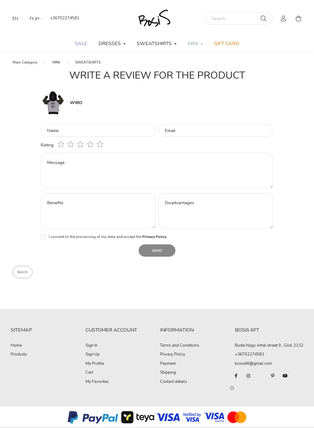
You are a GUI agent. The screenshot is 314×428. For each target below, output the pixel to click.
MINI (56, 62)
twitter (261, 376)
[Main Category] (25, 62)
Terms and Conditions (179, 345)
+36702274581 (64, 18)
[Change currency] (35, 18)
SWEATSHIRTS (88, 62)
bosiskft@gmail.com (253, 363)
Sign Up (93, 354)
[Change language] (17, 18)
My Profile (95, 363)
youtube (285, 376)
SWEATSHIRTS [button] (155, 43)
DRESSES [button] (110, 43)
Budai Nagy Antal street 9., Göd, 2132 (269, 345)
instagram (248, 376)
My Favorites (97, 381)
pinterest (273, 376)
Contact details (173, 381)
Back (22, 272)
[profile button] (284, 18)
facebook (236, 376)
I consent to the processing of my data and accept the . (108, 236)
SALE (81, 43)
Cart (89, 372)
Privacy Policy (172, 354)
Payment (168, 363)
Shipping (168, 372)
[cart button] (298, 18)
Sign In (92, 345)
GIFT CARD (226, 43)
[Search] (239, 18)
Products (19, 354)
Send (157, 250)
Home (16, 345)
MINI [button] (193, 43)
